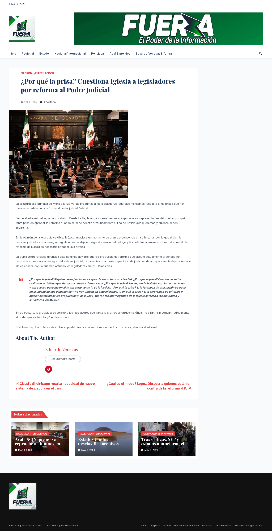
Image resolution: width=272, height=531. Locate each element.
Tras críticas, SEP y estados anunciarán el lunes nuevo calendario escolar (164, 445)
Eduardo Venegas (61, 349)
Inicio (12, 53)
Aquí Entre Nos (119, 53)
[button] (260, 53)
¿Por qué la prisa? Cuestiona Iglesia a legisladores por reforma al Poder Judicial (98, 85)
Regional (28, 53)
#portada (50, 102)
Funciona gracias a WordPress (26, 525)
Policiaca (97, 53)
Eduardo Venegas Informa (154, 53)
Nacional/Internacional (70, 53)
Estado (44, 53)
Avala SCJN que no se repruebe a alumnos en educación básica (37, 443)
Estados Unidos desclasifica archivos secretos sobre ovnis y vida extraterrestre (99, 445)
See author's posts (62, 359)
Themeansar (72, 525)
